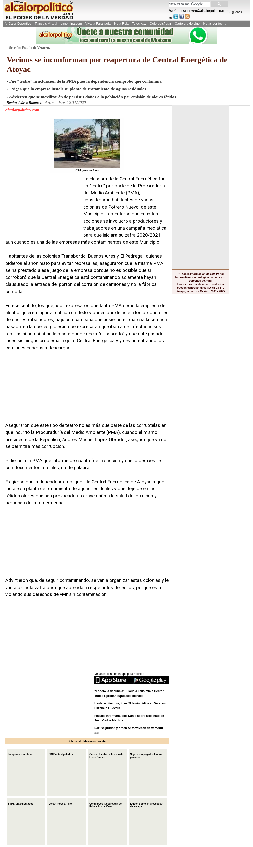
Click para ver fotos (87, 145)
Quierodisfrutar (160, 23)
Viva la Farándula (98, 23)
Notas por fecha (214, 23)
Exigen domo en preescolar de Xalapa (146, 804)
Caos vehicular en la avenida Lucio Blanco (106, 755)
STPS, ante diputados (20, 803)
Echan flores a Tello (60, 803)
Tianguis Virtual (46, 23)
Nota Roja (121, 23)
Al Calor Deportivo (18, 23)
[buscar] (189, 4)
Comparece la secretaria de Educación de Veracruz (105, 804)
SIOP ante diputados (61, 754)
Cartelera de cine (187, 23)
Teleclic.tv (139, 23)
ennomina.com (71, 23)
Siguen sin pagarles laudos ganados (146, 755)
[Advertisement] (42, 206)
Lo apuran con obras (20, 754)
